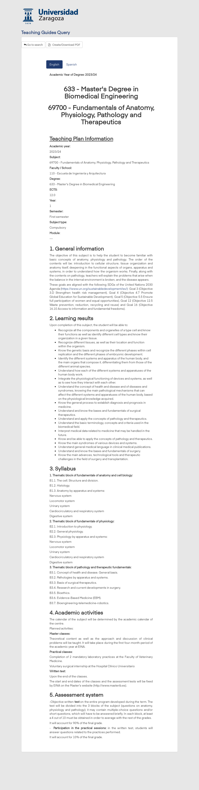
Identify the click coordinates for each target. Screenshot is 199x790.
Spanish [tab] (71, 64)
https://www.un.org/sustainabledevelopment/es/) (94, 289)
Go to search (33, 44)
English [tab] (54, 64)
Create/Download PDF (64, 44)
